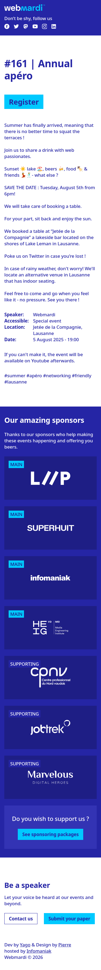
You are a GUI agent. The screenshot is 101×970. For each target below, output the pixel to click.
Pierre (64, 945)
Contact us (21, 919)
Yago (25, 945)
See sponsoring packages (50, 834)
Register (24, 102)
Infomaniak (39, 951)
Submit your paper (69, 919)
